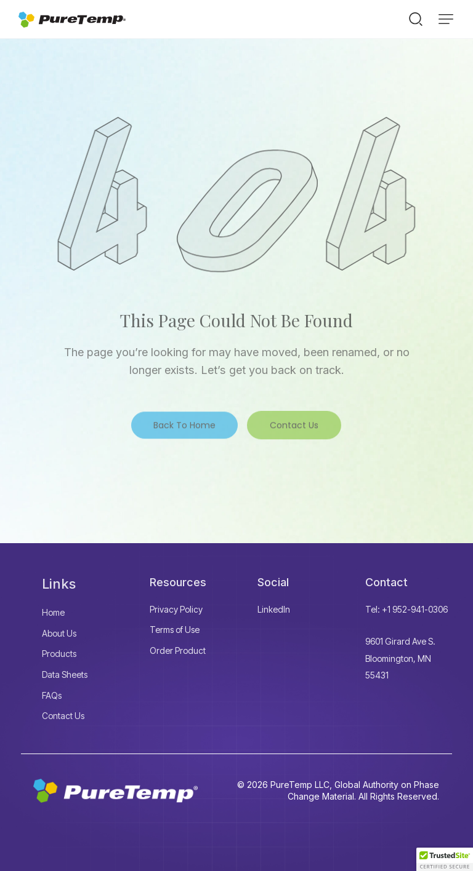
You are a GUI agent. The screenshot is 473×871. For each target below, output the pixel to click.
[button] (446, 19)
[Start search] (415, 18)
